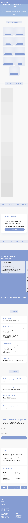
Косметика (8, 44)
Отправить (14, 437)
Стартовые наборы (20, 34)
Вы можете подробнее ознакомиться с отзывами (13, 297)
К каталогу (14, 229)
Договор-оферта (4, 507)
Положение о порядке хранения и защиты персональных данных (5, 509)
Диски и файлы (8, 34)
